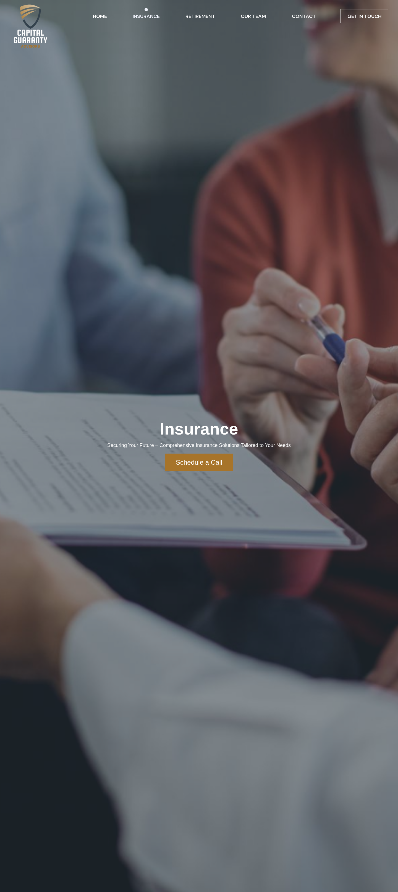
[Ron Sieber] (30, 28)
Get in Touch (364, 16)
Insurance (146, 16)
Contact (304, 16)
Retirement (200, 16)
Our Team (253, 16)
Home (100, 16)
